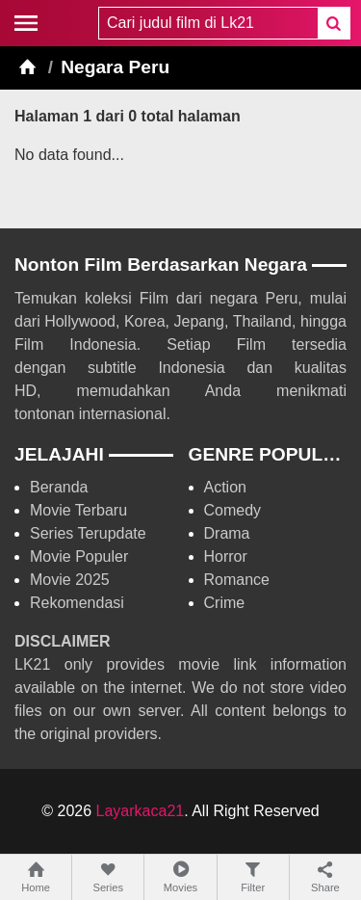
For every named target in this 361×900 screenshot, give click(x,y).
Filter (253, 876)
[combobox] (208, 23)
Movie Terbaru (78, 510)
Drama (227, 533)
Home (35, 876)
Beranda (59, 487)
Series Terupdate (88, 533)
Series (108, 876)
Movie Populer (79, 556)
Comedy (233, 510)
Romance (237, 579)
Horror (225, 556)
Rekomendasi (77, 603)
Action (225, 487)
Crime (224, 603)
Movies (180, 876)
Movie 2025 (70, 579)
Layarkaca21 (140, 811)
